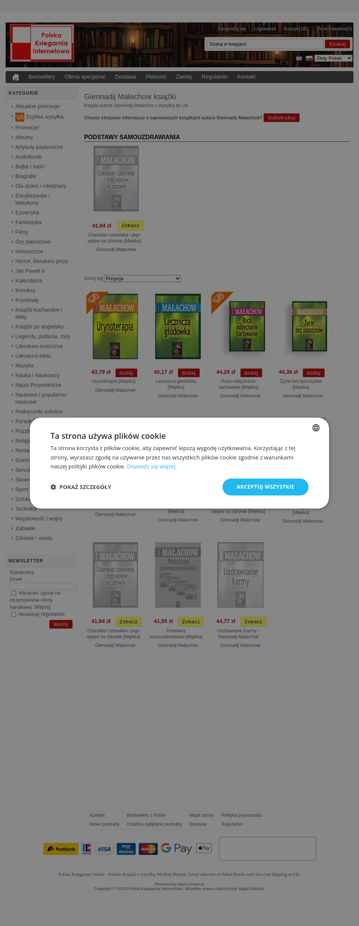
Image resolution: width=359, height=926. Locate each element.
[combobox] (316, 427)
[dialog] (179, 463)
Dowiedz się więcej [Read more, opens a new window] (151, 466)
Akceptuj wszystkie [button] (265, 486)
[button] (80, 487)
